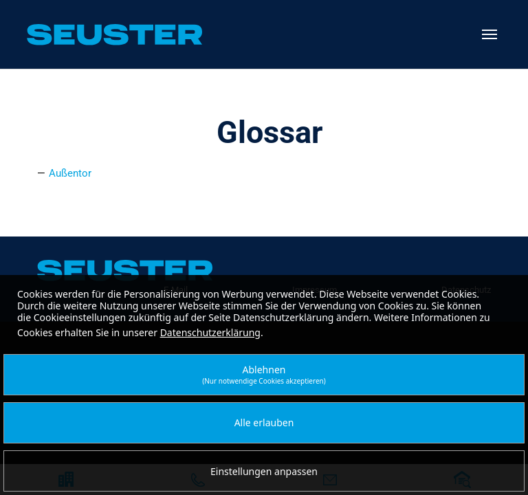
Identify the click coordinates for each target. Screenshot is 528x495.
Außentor (70, 173)
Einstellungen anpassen (264, 471)
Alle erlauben (264, 422)
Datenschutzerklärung (210, 332)
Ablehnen (264, 374)
